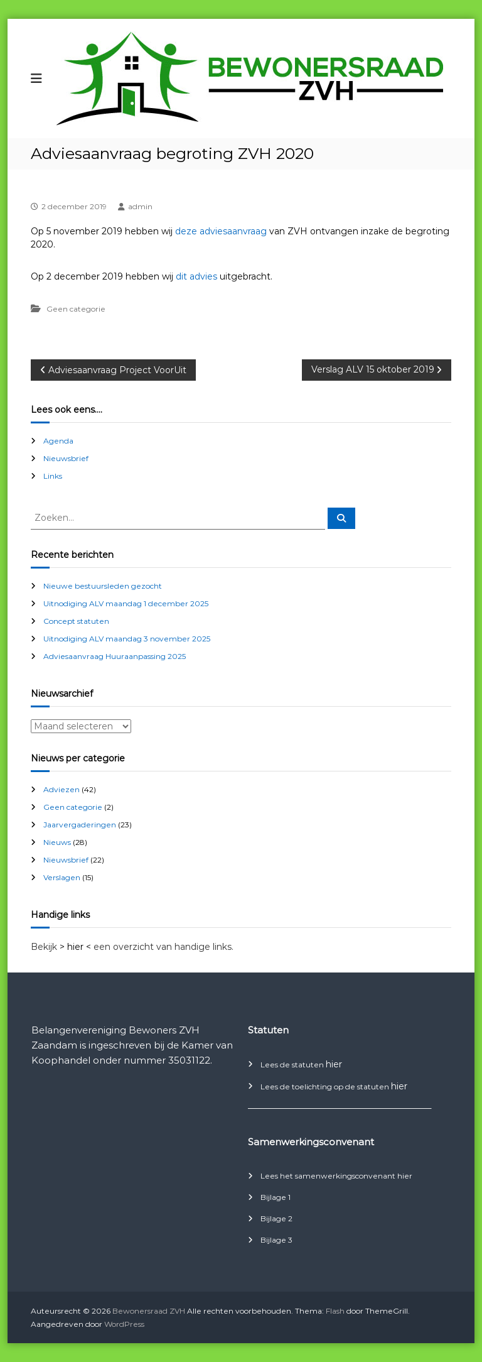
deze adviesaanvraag (221, 231)
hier (334, 1064)
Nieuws (57, 842)
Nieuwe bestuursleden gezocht (102, 586)
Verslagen (61, 877)
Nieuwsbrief (65, 458)
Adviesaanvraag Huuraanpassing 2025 (114, 656)
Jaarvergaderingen (79, 824)
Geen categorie (75, 308)
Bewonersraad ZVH (148, 1311)
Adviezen (61, 789)
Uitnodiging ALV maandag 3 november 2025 (126, 638)
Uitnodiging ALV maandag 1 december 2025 (125, 603)
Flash (335, 1311)
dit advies (196, 276)
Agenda (58, 440)
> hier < (75, 946)
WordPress (124, 1324)
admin (140, 206)
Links (52, 476)
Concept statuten (76, 621)
